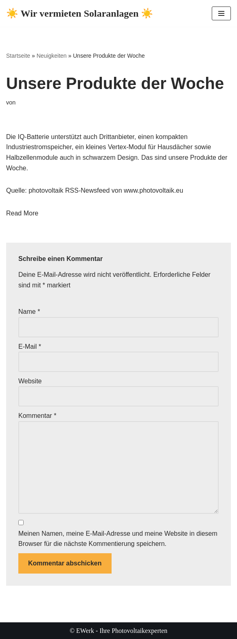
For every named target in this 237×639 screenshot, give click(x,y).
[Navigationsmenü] (221, 13)
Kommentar (37, 415)
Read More (22, 213)
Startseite (18, 55)
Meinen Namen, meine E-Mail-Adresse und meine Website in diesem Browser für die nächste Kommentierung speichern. (117, 539)
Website (30, 381)
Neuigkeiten (52, 55)
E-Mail (29, 346)
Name (29, 311)
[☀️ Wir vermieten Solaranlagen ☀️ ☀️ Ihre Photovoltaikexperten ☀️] (79, 13)
